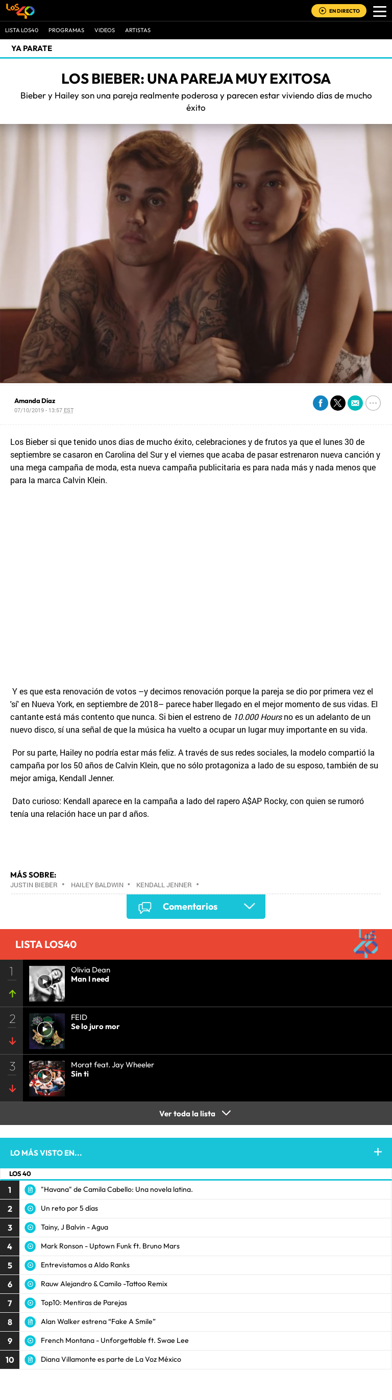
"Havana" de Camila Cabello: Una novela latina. (117, 1189)
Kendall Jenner (164, 884)
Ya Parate (31, 48)
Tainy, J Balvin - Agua (74, 1227)
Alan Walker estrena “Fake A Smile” (98, 1321)
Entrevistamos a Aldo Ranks (85, 1264)
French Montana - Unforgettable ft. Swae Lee (115, 1340)
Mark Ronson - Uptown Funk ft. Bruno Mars (110, 1246)
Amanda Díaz (34, 400)
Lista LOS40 (21, 30)
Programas (66, 30)
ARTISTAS (138, 30)
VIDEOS (104, 30)
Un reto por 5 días (69, 1208)
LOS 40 (20, 1173)
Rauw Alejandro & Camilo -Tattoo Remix (104, 1283)
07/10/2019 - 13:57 (44, 410)
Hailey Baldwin (97, 884)
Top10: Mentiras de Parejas (84, 1302)
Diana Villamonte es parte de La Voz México (111, 1359)
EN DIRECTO (344, 11)
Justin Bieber (34, 884)
